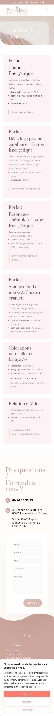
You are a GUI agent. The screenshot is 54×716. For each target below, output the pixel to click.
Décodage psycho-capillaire (18, 657)
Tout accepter (27, 694)
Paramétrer (27, 701)
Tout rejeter (27, 709)
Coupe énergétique (14, 654)
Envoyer (32, 599)
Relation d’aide (12, 650)
